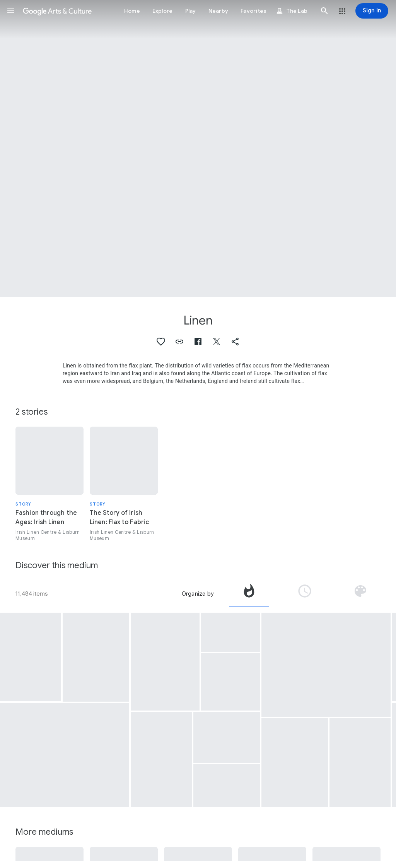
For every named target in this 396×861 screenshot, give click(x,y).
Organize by (197, 593)
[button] (11, 11)
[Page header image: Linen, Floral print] (198, 148)
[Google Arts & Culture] (57, 11)
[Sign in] (371, 11)
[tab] (249, 593)
